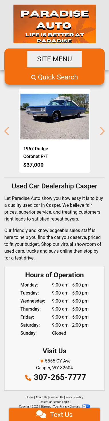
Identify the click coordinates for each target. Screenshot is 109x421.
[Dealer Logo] (54, 24)
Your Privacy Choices (71, 406)
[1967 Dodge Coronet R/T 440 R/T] (54, 116)
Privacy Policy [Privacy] (74, 397)
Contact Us (56, 397)
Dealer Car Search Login (54, 402)
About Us (41, 397)
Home (29, 397)
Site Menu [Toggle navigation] (54, 59)
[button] (54, 77)
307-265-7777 (60, 377)
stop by (91, 251)
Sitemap (45, 406)
